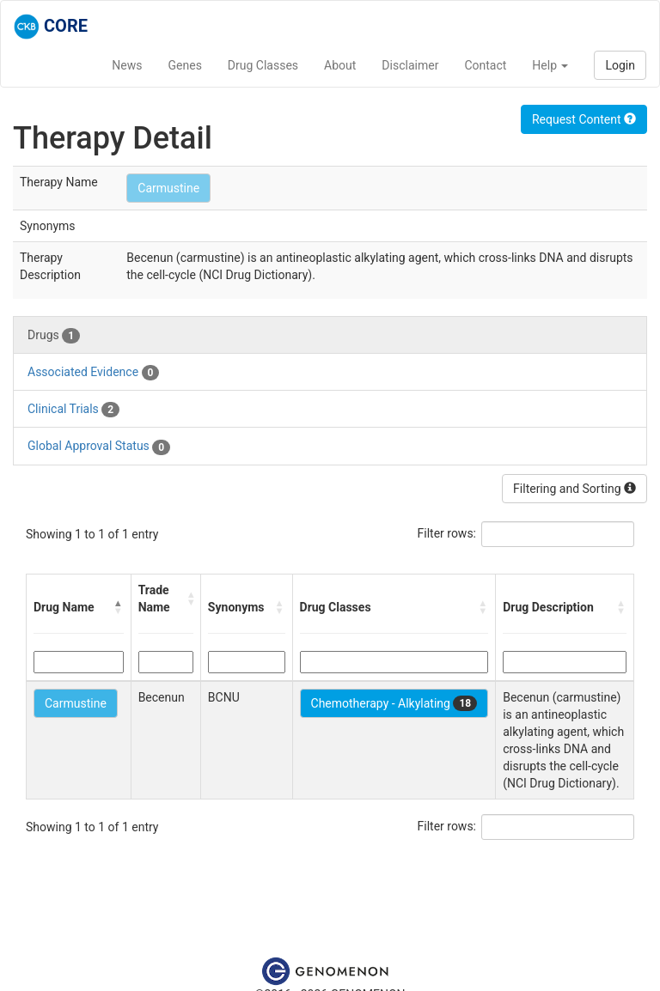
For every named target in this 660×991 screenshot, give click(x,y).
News (127, 65)
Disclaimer (410, 65)
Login (620, 65)
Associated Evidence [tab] (93, 372)
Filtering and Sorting (574, 489)
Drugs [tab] (54, 336)
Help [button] (550, 65)
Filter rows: (447, 533)
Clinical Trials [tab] (73, 409)
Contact (485, 65)
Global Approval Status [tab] (99, 446)
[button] (118, 607)
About (340, 65)
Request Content (584, 119)
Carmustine (168, 188)
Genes (185, 65)
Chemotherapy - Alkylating (394, 703)
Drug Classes (263, 65)
